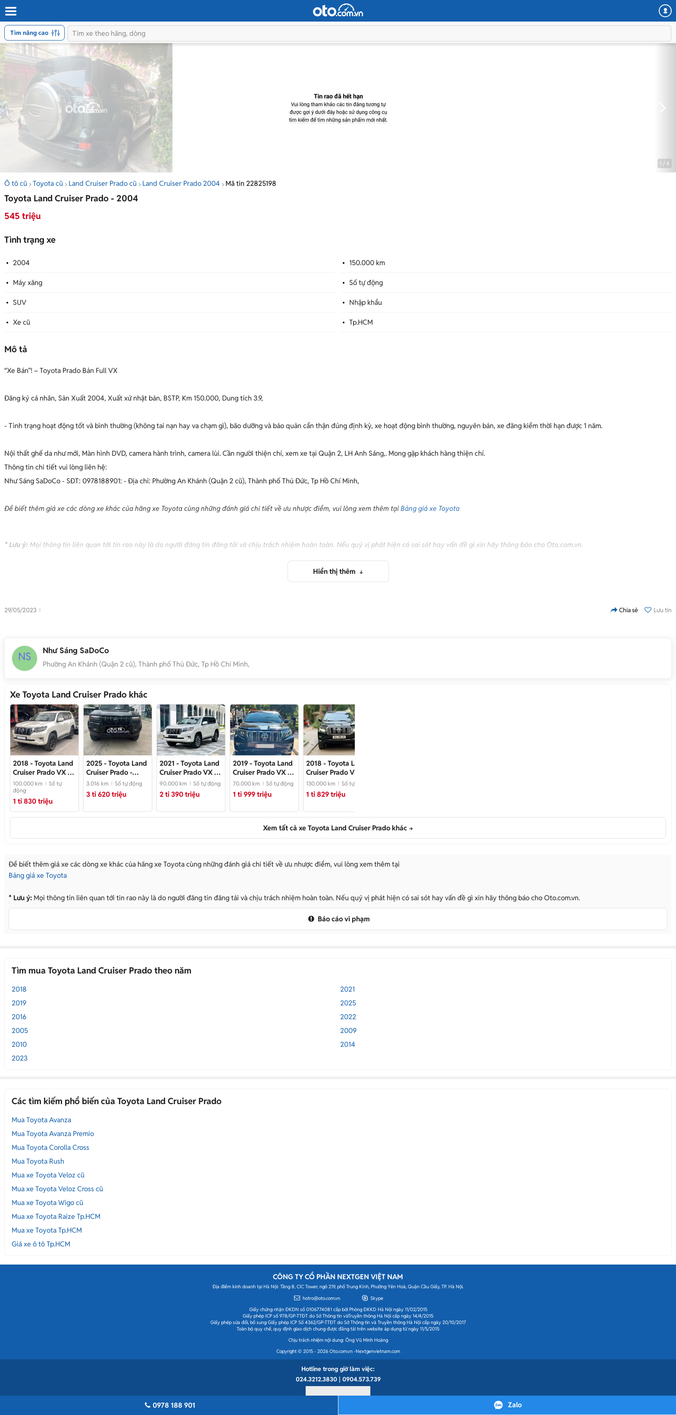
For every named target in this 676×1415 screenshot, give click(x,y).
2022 (348, 1016)
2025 (348, 1003)
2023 (20, 1058)
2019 (19, 1003)
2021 (347, 989)
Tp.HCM (361, 322)
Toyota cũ (48, 183)
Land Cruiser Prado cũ (103, 183)
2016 (19, 1016)
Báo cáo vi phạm (337, 919)
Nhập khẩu (365, 302)
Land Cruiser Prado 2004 (181, 183)
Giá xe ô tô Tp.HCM (41, 1244)
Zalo (515, 1404)
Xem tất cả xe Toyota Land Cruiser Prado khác (335, 828)
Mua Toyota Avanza (41, 1119)
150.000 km (367, 262)
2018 (19, 989)
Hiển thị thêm (335, 571)
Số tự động (366, 282)
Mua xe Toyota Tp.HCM (47, 1230)
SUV (19, 302)
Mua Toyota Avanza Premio (53, 1133)
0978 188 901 (169, 1405)
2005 (20, 1030)
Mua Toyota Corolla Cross (50, 1147)
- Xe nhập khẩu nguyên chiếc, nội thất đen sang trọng (264, 768)
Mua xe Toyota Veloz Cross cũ (57, 1188)
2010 (19, 1044)
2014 (347, 1044)
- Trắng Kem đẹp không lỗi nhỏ (43, 768)
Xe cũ (21, 322)
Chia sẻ (624, 610)
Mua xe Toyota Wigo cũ (47, 1202)
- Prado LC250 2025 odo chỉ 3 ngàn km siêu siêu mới (116, 768)
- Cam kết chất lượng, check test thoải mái (337, 768)
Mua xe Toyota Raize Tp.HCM (56, 1216)
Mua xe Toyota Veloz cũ (48, 1175)
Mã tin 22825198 (250, 183)
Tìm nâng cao (35, 32)
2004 (21, 262)
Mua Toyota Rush (38, 1161)
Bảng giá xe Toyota (430, 508)
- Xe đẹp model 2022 (190, 768)
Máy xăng (27, 282)
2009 (348, 1030)
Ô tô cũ (15, 183)
